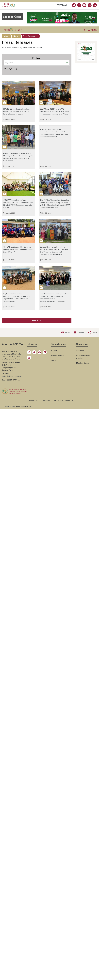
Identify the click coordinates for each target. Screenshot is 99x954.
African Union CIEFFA (23, 408)
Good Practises (57, 357)
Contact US (33, 402)
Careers (54, 352)
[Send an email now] (65, 334)
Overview (80, 352)
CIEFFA (19, 31)
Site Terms (69, 402)
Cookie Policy (45, 402)
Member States (82, 365)
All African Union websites (83, 358)
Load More (36, 321)
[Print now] (79, 334)
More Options (10, 70)
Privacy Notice (57, 402)
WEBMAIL (62, 6)
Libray (53, 362)
